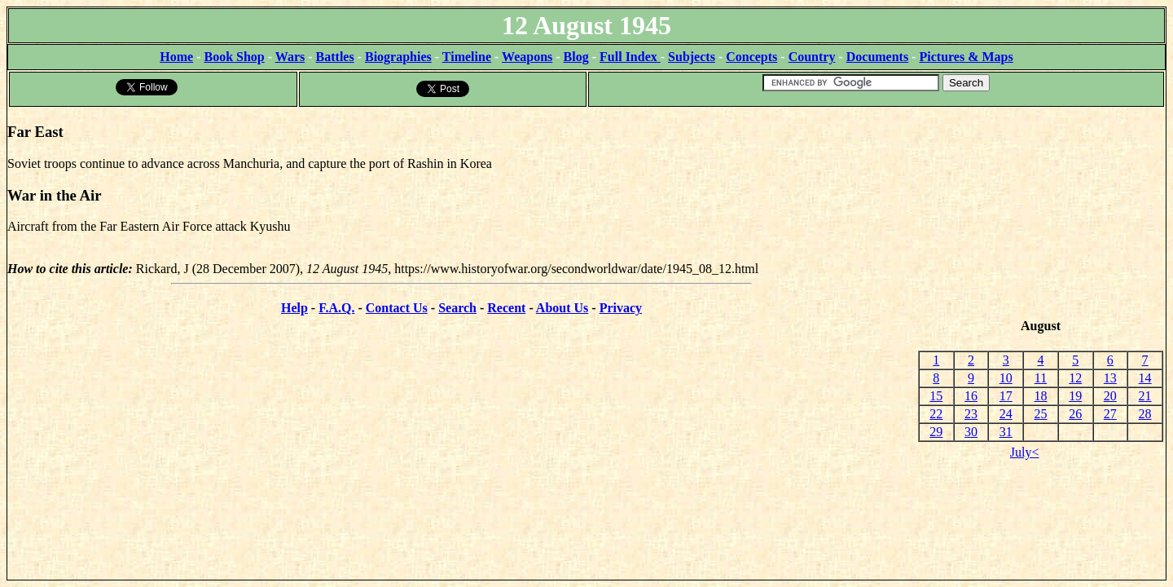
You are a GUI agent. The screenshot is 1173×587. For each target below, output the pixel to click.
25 (1040, 414)
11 (1041, 378)
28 (1145, 414)
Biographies (398, 57)
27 (1110, 414)
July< (1024, 452)
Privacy (621, 308)
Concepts (751, 57)
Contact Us (397, 308)
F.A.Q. (336, 308)
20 (1110, 396)
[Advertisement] (1040, 213)
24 (1006, 414)
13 (1110, 378)
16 (971, 396)
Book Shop (234, 57)
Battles (335, 57)
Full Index (630, 57)
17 (1006, 396)
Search (457, 308)
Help (294, 308)
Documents (877, 57)
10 (1006, 378)
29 (935, 432)
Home (176, 57)
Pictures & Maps (966, 57)
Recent (506, 308)
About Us (562, 308)
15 (935, 396)
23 (971, 414)
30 (971, 432)
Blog (576, 57)
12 (1075, 378)
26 (1075, 414)
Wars (290, 57)
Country (812, 57)
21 (1145, 396)
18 (1040, 396)
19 (1075, 396)
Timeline (466, 57)
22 (935, 414)
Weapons (527, 57)
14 (1145, 378)
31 (1006, 432)
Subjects (691, 57)
